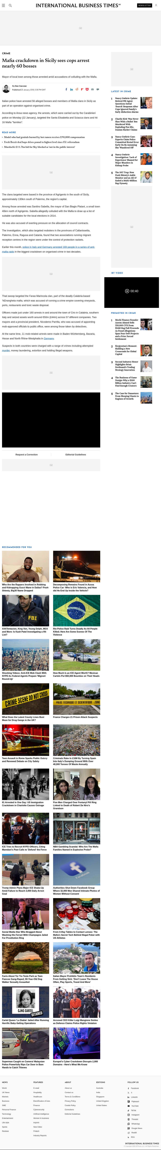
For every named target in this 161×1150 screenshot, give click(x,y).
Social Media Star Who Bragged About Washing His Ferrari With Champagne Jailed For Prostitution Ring (25, 935)
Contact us (69, 1092)
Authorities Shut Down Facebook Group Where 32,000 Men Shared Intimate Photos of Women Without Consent (76, 891)
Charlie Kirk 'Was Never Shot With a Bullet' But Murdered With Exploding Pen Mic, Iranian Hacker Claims (126, 124)
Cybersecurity (38, 1110)
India (98, 1092)
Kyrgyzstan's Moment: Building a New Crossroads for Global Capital (126, 350)
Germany (49, 338)
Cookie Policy (70, 1105)
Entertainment (7, 1118)
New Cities (37, 1127)
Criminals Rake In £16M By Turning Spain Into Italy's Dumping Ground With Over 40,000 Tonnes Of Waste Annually (74, 761)
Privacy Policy (70, 1101)
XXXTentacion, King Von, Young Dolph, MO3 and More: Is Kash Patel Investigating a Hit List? (25, 632)
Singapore (100, 1097)
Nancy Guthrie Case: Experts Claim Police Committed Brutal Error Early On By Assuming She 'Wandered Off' (127, 142)
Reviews (5, 1131)
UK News (5, 1092)
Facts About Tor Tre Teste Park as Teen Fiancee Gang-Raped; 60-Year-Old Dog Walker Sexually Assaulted (22, 979)
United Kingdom (102, 1101)
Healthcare (37, 1097)
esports (36, 1123)
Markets (5, 1097)
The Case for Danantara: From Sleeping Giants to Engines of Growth (127, 396)
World (4, 1088)
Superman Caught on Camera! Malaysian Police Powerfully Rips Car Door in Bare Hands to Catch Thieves (23, 1064)
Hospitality (37, 1092)
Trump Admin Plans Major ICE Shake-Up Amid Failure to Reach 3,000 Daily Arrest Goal (23, 891)
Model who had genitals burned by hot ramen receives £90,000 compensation (44, 137)
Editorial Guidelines (76, 454)
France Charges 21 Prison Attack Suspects (75, 717)
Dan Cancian (21, 86)
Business (5, 1101)
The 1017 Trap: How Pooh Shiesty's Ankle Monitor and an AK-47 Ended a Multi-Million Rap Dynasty (126, 178)
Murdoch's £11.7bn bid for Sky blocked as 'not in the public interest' (39, 147)
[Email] (92, 89)
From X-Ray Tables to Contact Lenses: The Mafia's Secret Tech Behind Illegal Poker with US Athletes (76, 935)
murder (6, 350)
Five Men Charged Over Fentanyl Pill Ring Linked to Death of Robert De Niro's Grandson (74, 805)
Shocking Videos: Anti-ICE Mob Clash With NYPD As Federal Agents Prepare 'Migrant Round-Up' (24, 676)
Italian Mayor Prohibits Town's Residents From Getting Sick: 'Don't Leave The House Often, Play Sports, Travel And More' (75, 979)
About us (68, 1088)
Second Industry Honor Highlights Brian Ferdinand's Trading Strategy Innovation (126, 365)
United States (101, 1105)
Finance (36, 1105)
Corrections (69, 1110)
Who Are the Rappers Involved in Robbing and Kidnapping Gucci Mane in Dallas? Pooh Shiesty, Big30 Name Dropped (25, 587)
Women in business (41, 1118)
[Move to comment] (97, 89)
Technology (6, 1114)
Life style (5, 1123)
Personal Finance (9, 1110)
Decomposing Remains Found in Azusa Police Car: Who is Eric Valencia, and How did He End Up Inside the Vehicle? (75, 587)
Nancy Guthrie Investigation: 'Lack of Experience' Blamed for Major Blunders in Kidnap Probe (126, 160)
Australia (99, 1088)
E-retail (36, 1088)
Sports (4, 1127)
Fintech (36, 1131)
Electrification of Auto (41, 1101)
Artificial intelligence (41, 1114)
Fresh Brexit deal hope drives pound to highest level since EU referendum (41, 142)
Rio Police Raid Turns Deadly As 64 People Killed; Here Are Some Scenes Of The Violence (75, 632)
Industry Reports (39, 1135)
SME (4, 1105)
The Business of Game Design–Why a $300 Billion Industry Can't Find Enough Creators (126, 381)
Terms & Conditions (72, 1097)
